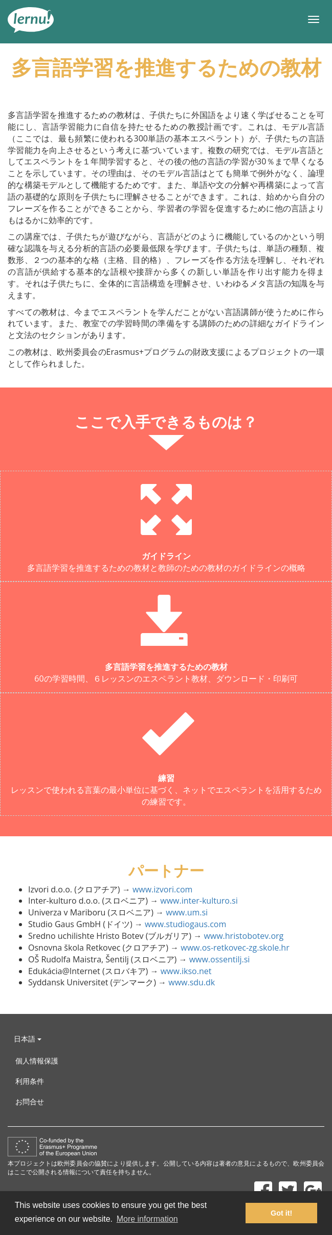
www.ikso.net (186, 971)
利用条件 (29, 1081)
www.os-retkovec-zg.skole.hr (235, 947)
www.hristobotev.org (243, 935)
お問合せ (29, 1101)
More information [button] (147, 1219)
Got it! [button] (281, 1213)
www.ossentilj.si (219, 959)
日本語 (27, 1039)
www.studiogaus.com (185, 924)
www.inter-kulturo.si (198, 900)
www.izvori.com (162, 889)
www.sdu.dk (191, 982)
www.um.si (187, 912)
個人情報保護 (36, 1061)
